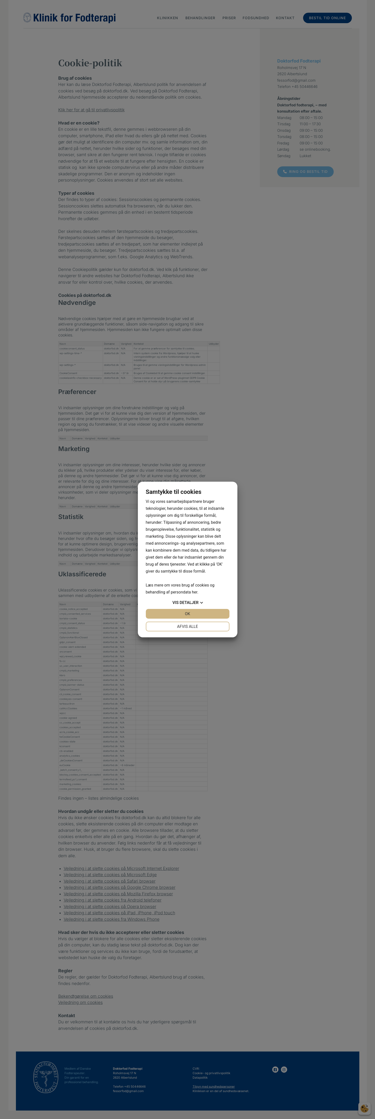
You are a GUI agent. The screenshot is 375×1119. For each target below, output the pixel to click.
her (194, 592)
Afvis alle (187, 626)
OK (187, 613)
